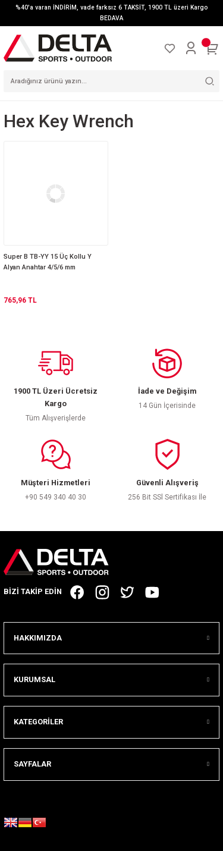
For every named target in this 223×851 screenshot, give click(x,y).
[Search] (111, 81)
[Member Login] (191, 48)
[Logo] (58, 48)
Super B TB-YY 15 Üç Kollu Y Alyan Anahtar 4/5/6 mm (48, 262)
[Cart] (212, 48)
